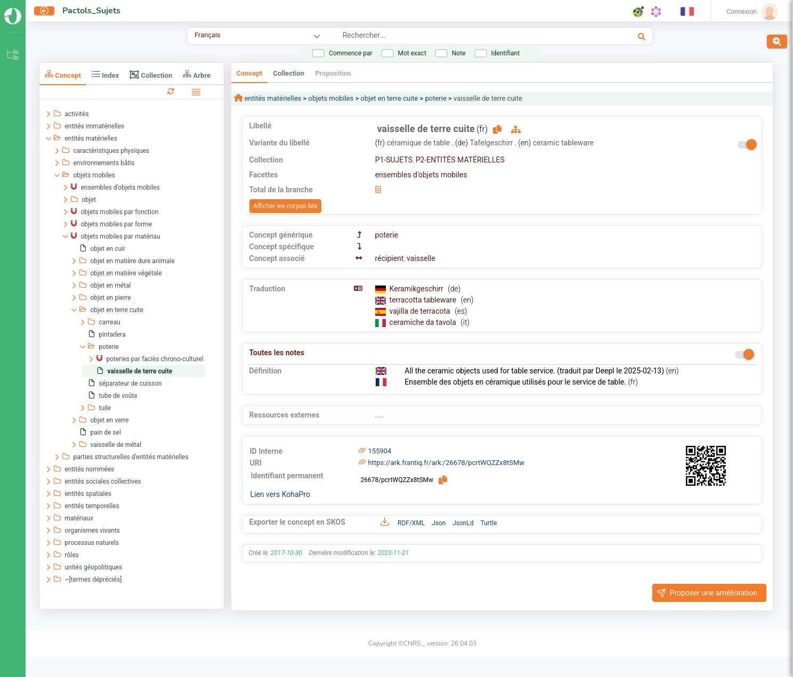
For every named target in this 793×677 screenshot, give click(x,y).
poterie (436, 98)
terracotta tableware (424, 300)
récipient (389, 258)
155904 (380, 451)
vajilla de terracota (421, 311)
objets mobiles (330, 98)
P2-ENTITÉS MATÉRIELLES (460, 160)
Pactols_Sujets (91, 11)
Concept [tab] (63, 74)
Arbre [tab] (197, 74)
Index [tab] (105, 74)
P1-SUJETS (393, 160)
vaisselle (421, 258)
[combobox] (455, 37)
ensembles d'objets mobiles (421, 174)
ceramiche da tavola (424, 322)
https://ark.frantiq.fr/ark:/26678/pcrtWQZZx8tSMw (446, 463)
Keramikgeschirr (418, 288)
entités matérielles (272, 98)
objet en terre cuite (389, 98)
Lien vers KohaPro (280, 494)
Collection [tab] (151, 74)
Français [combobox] (207, 35)
